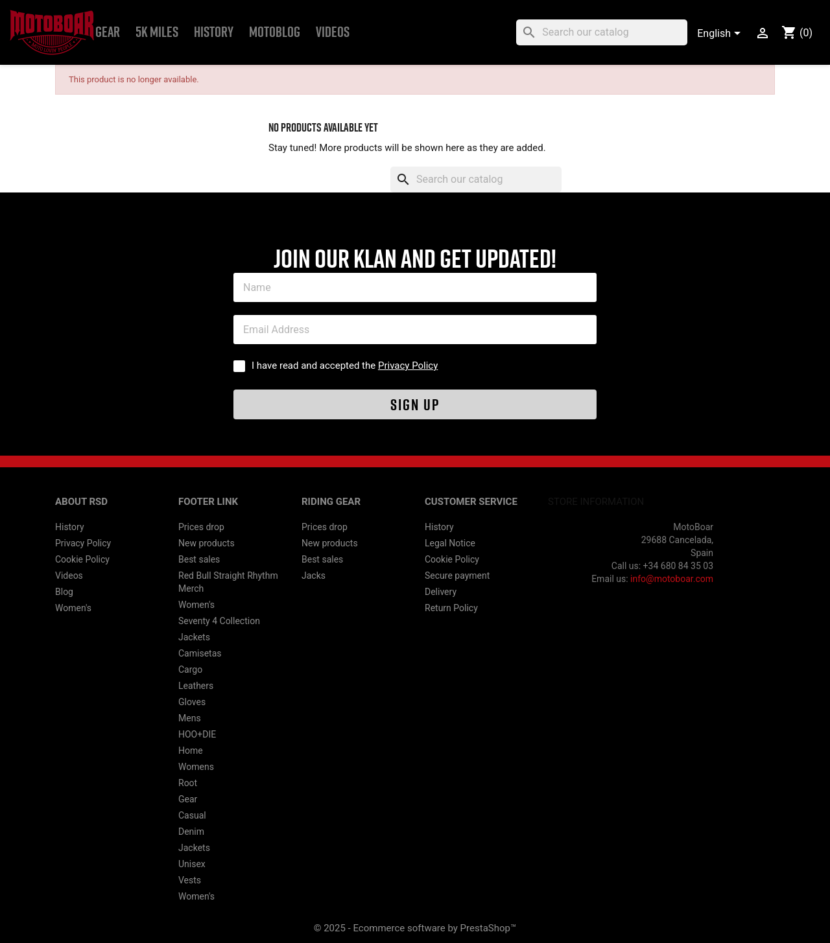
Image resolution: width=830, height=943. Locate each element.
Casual (192, 815)
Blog (64, 592)
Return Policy (451, 608)
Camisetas (199, 653)
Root (187, 783)
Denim (191, 831)
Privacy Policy (408, 365)
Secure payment (457, 575)
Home (190, 750)
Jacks (314, 575)
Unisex (192, 864)
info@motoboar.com (671, 579)
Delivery (440, 592)
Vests (189, 880)
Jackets (194, 637)
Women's (73, 608)
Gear (107, 32)
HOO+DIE (197, 734)
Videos (333, 32)
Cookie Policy (82, 559)
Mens (189, 718)
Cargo (190, 669)
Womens (196, 767)
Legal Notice (450, 543)
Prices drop (201, 527)
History (213, 32)
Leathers (195, 686)
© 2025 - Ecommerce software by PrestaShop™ (415, 928)
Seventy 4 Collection (219, 621)
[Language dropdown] (721, 34)
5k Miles (157, 32)
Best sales (199, 559)
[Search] (601, 32)
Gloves (192, 702)
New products (206, 543)
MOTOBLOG (274, 32)
